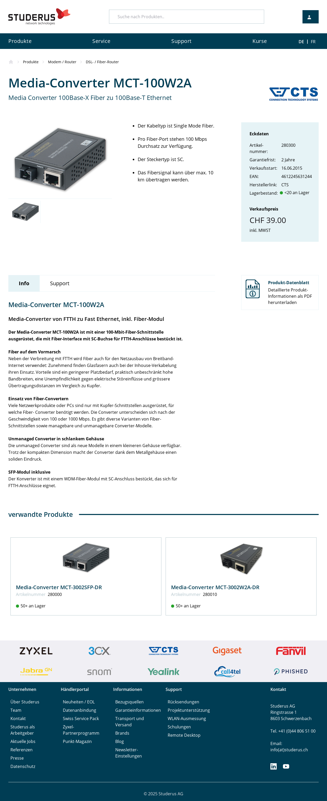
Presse (17, 758)
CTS (285, 185)
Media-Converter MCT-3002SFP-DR (59, 587)
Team (15, 710)
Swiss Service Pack (81, 718)
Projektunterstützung (189, 710)
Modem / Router (62, 61)
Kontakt (18, 718)
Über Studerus (24, 702)
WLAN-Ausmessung (187, 718)
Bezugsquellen (129, 702)
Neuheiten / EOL (79, 702)
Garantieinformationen (138, 710)
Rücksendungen (183, 702)
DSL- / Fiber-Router (102, 61)
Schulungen (179, 727)
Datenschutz (22, 766)
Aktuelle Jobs (22, 741)
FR (313, 41)
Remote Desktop (184, 735)
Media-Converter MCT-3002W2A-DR (215, 587)
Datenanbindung (79, 710)
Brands (122, 733)
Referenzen (21, 750)
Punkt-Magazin (77, 741)
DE (301, 41)
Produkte (31, 61)
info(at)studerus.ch (289, 750)
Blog (119, 741)
